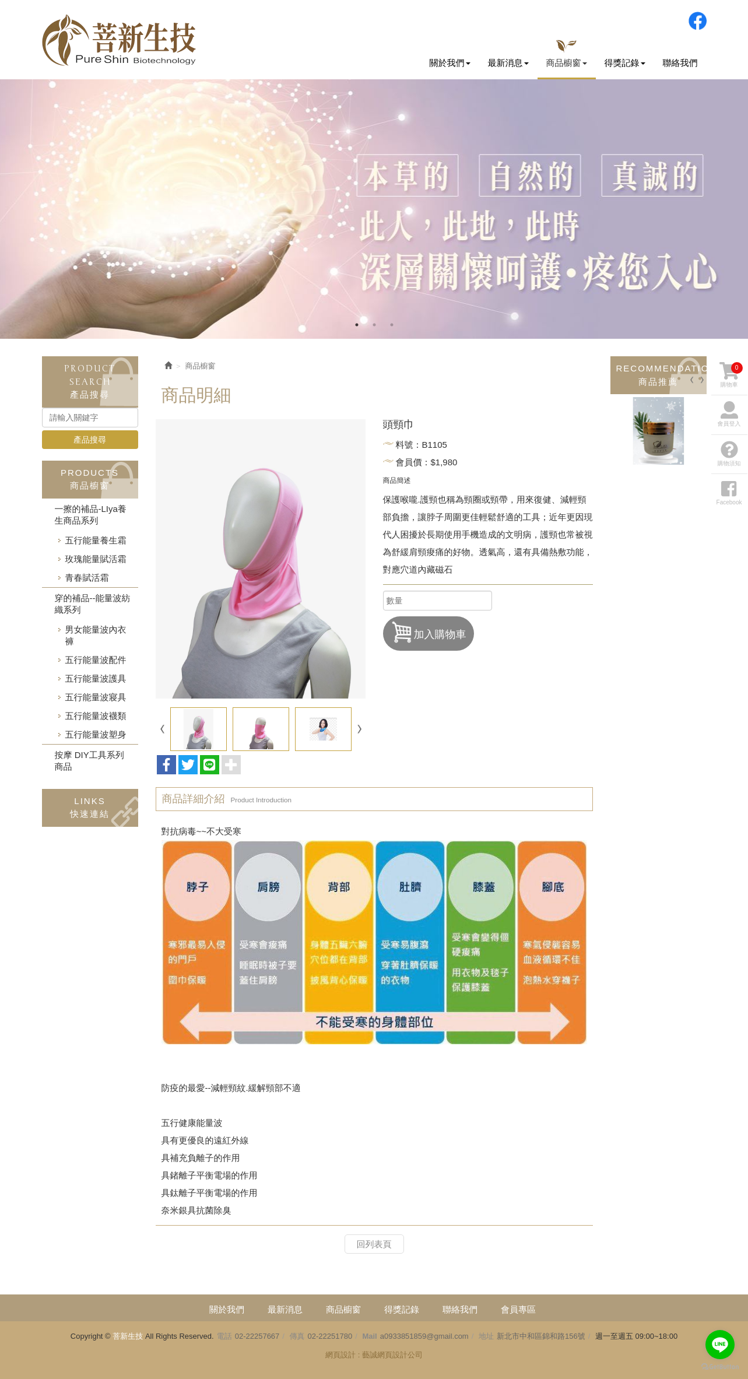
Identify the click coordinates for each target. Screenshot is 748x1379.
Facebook (697, 21)
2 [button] (374, 325)
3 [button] (392, 325)
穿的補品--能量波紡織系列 (93, 604)
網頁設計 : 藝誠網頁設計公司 (374, 1354)
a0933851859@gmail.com (424, 1336)
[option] (374, 209)
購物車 (731, 375)
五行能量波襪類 (96, 716)
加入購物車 (428, 632)
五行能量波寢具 (96, 697)
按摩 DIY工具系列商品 (89, 760)
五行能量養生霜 (96, 540)
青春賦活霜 (87, 578)
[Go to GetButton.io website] (720, 1367)
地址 (486, 1336)
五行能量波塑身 (96, 734)
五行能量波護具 (96, 678)
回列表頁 (374, 1244)
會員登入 (729, 414)
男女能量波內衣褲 (96, 635)
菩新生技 (119, 40)
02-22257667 (257, 1336)
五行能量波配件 (96, 660)
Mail (369, 1336)
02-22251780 (330, 1336)
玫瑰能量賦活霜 (96, 559)
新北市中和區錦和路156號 (541, 1336)
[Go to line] (720, 1344)
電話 (224, 1336)
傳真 (297, 1336)
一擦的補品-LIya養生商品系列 (91, 514)
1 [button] (357, 325)
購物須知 (729, 453)
